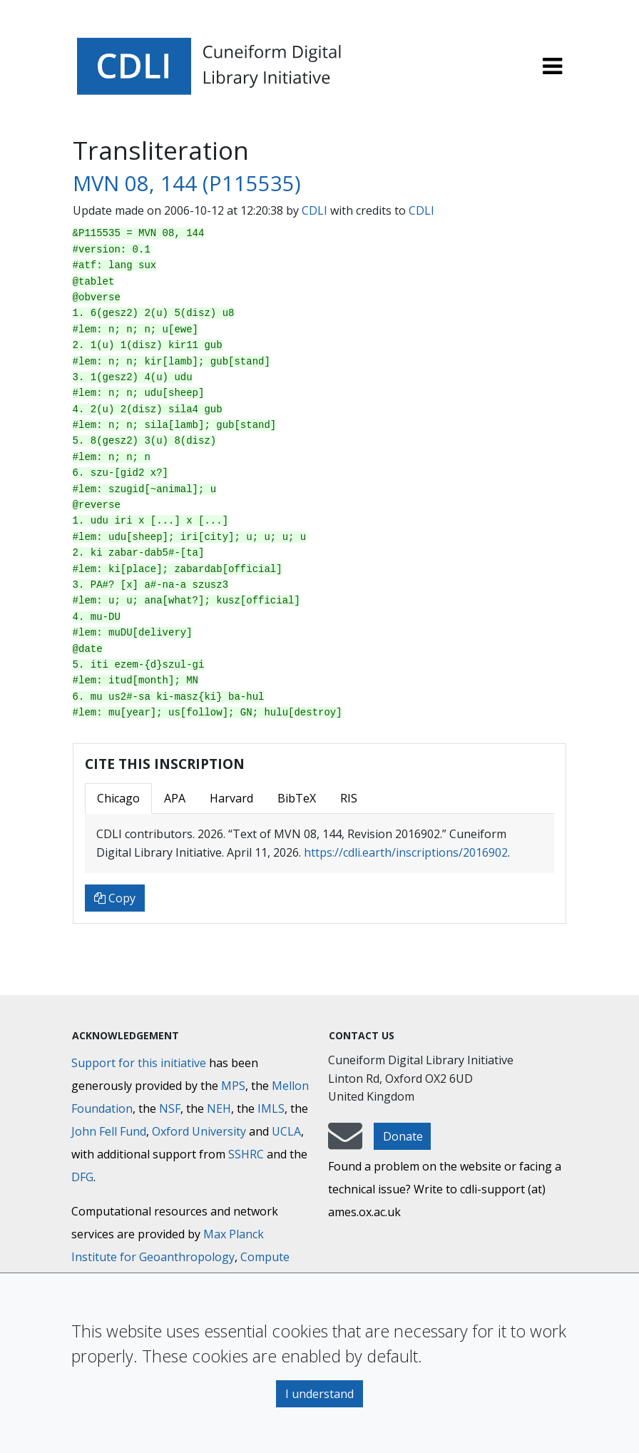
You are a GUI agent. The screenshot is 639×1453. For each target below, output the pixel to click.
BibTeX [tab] (296, 798)
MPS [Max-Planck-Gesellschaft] (233, 1085)
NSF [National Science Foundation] (169, 1108)
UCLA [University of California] (286, 1131)
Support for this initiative (138, 1063)
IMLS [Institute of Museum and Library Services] (271, 1108)
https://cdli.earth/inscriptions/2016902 (406, 852)
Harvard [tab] (231, 798)
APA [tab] (174, 798)
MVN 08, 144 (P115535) (187, 183)
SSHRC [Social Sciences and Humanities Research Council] (246, 1154)
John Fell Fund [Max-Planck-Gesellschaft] (108, 1131)
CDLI (314, 210)
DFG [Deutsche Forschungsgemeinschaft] (82, 1177)
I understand (319, 1394)
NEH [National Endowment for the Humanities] (219, 1108)
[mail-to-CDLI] (345, 1143)
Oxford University (199, 1131)
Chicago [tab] (118, 798)
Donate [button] (403, 1136)
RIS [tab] (348, 798)
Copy (115, 898)
